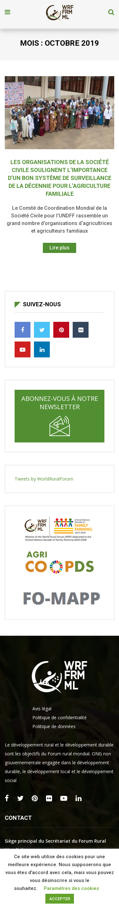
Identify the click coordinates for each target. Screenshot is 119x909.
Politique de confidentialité (59, 717)
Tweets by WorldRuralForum (44, 479)
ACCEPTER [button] (59, 898)
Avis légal (41, 709)
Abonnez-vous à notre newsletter (59, 415)
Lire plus (59, 248)
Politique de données (54, 726)
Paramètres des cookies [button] (71, 888)
